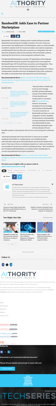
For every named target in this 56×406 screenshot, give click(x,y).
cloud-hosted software (31, 170)
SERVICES (28, 382)
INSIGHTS (28, 379)
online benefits (20, 172)
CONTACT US (28, 385)
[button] (28, 9)
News (53, 31)
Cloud (40, 31)
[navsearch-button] (2, 14)
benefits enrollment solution (19, 170)
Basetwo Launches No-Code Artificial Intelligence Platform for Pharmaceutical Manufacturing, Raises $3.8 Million (27, 157)
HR (42, 170)
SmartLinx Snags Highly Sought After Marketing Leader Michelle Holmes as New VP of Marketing (14, 209)
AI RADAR (28, 380)
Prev (5, 123)
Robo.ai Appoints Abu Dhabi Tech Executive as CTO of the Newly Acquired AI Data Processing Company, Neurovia (19, 114)
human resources (48, 170)
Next (12, 123)
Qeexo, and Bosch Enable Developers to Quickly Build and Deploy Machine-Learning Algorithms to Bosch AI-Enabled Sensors (26, 80)
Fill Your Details (7, 368)
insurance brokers (11, 172)
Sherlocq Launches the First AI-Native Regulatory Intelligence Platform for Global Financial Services (18, 104)
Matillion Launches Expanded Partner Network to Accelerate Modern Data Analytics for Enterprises (42, 209)
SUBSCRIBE (28, 383)
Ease (39, 170)
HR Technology (46, 31)
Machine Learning (7, 231)
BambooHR (10, 170)
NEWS (28, 376)
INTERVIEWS (28, 377)
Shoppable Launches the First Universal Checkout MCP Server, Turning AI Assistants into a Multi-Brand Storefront (19, 94)
